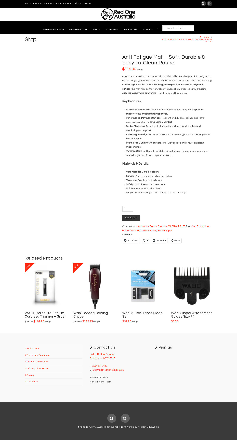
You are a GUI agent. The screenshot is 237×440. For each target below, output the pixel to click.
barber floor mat (131, 230)
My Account (32, 348)
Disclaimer (31, 382)
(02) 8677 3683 (86, 3)
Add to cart (131, 218)
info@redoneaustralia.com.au (61, 3)
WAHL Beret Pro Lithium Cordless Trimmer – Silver (45, 314)
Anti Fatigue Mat (201, 226)
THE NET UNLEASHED (148, 427)
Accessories (142, 226)
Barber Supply (165, 230)
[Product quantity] (127, 209)
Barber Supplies (158, 226)
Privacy (29, 375)
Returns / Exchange (36, 362)
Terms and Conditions (37, 355)
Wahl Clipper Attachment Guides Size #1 (191, 314)
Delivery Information (36, 368)
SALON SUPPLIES (176, 226)
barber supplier (149, 230)
